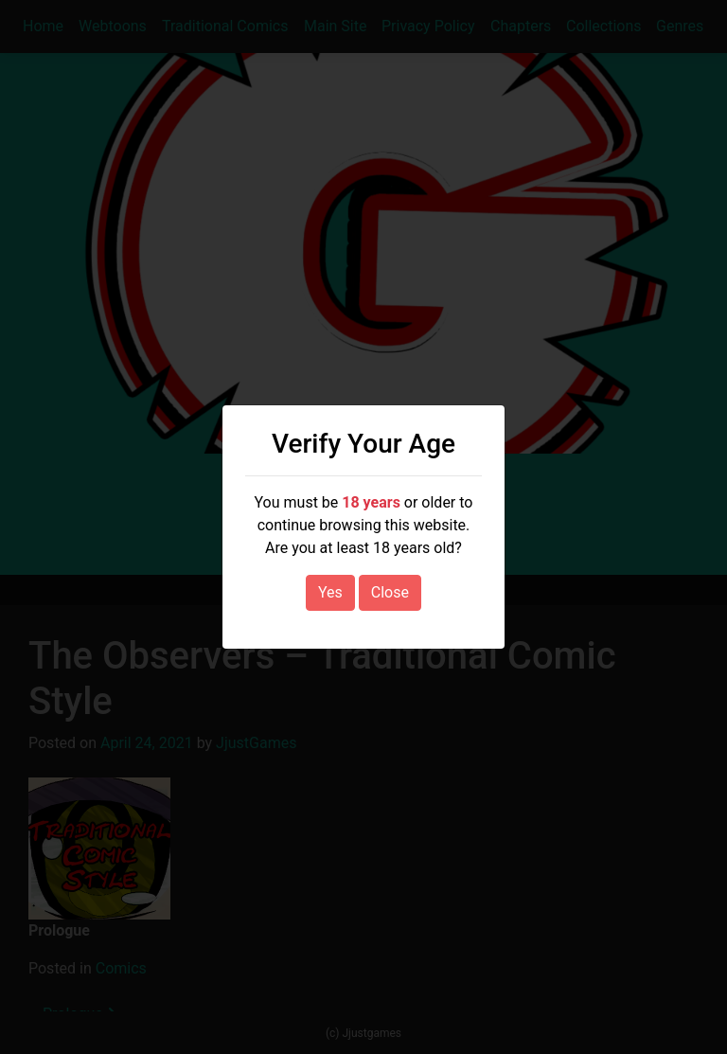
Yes (330, 592)
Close (390, 592)
